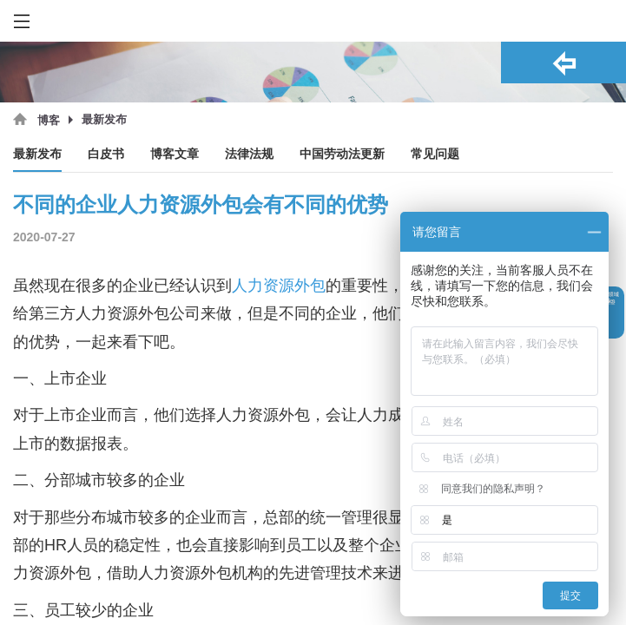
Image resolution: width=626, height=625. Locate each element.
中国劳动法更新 (342, 154)
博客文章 (174, 154)
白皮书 (106, 154)
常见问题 (435, 154)
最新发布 (37, 154)
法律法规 (249, 154)
